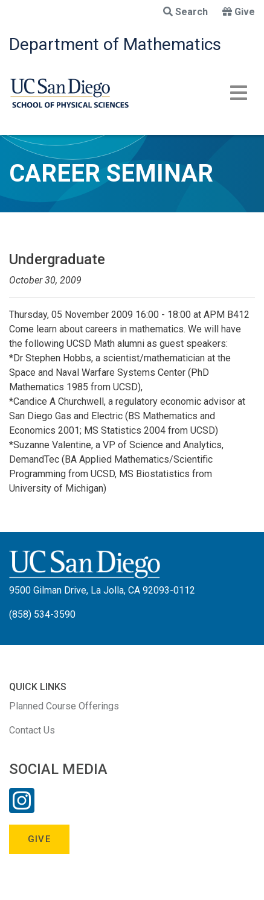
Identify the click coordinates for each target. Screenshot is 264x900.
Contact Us (32, 730)
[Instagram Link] (21, 808)
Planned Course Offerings (64, 706)
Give (238, 11)
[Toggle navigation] (238, 93)
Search (185, 11)
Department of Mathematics (115, 44)
